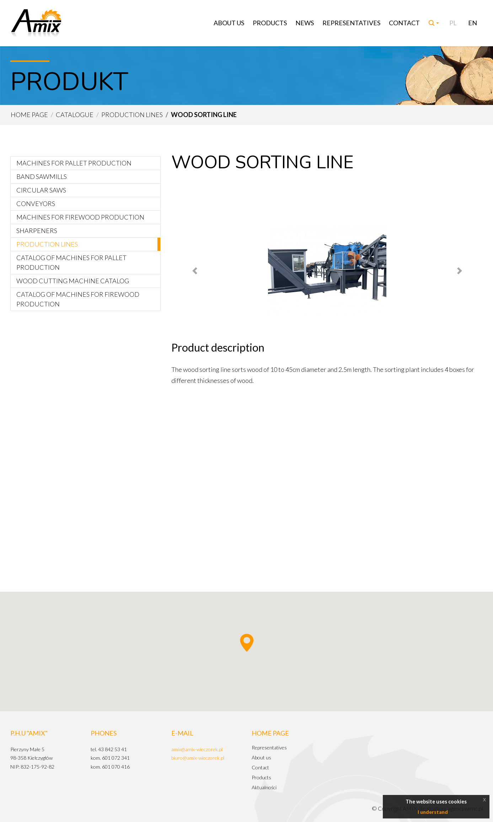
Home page (29, 114)
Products (270, 23)
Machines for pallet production (74, 163)
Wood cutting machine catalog (72, 281)
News (304, 23)
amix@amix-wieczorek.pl (197, 749)
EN (472, 23)
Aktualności (264, 787)
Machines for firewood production (80, 217)
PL (453, 23)
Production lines (132, 114)
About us (229, 23)
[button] (194, 271)
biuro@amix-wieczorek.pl (197, 758)
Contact (404, 23)
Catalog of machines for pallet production (71, 262)
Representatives (351, 23)
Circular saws (41, 190)
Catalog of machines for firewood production (77, 299)
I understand (433, 812)
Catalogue (74, 114)
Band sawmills (41, 176)
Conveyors (35, 203)
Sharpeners (36, 231)
